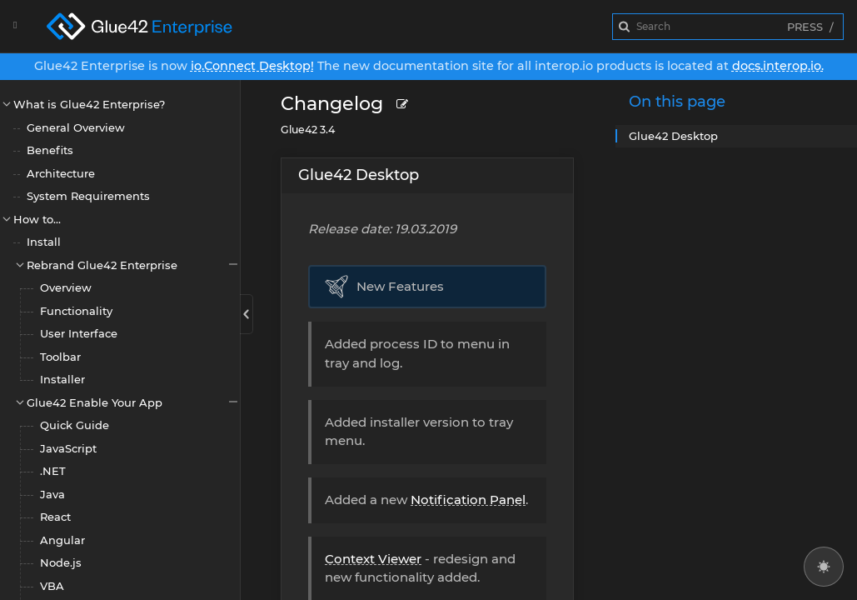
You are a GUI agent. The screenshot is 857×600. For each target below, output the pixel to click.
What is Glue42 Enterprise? (89, 104)
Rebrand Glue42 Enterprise (133, 265)
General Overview (76, 127)
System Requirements (88, 195)
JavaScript (68, 448)
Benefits (50, 150)
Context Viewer (373, 559)
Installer (62, 379)
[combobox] (728, 26)
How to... (37, 219)
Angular (62, 540)
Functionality (76, 311)
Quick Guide (74, 425)
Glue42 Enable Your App (133, 402)
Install (44, 241)
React (55, 516)
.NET (53, 471)
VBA (52, 585)
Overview (66, 287)
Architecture (61, 173)
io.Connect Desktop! (252, 65)
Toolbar (60, 356)
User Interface (78, 333)
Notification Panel (468, 500)
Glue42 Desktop (358, 175)
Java (52, 494)
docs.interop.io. (778, 65)
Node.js (61, 562)
